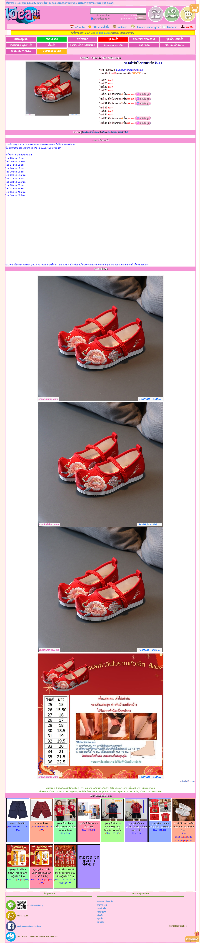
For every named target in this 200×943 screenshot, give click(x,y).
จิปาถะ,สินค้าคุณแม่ (20, 51)
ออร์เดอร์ (122, 27)
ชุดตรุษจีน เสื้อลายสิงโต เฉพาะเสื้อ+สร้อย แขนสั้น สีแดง (65, 825)
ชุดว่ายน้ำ (133, 19)
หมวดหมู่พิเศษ (21, 39)
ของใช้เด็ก (144, 45)
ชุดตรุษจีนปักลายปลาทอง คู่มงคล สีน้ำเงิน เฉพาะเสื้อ (112, 825)
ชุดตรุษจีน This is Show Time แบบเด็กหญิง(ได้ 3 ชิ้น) (18, 871)
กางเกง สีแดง (41, 822)
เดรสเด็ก (100, 922)
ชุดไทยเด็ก (82, 39)
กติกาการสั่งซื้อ (100, 27)
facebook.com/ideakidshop (29, 926)
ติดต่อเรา (172, 27)
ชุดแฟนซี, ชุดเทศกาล (144, 39)
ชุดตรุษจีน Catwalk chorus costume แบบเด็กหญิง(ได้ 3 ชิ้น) (65, 871)
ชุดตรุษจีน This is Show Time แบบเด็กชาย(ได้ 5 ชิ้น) (41, 871)
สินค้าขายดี (52, 39)
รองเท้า (126, 15)
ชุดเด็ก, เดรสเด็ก (174, 39)
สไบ (127, 19)
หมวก (134, 15)
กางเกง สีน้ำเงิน (18, 822)
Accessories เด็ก (113, 45)
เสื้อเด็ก (51, 45)
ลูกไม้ (123, 19)
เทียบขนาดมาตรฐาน (147, 27)
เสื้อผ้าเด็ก (109, 902)
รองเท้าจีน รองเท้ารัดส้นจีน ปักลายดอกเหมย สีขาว (183, 825)
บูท (131, 15)
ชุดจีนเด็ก (113, 39)
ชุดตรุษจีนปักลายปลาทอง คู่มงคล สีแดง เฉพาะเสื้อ (136, 825)
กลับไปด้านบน (187, 781)
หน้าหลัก (80, 27)
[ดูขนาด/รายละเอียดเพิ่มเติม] (129, 70)
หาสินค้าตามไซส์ (52, 51)
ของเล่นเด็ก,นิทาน (174, 45)
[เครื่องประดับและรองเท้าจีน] (114, 132)
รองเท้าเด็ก (101, 908)
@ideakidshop (103, 33)
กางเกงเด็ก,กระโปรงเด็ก (82, 45)
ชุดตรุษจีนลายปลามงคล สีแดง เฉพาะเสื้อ (160, 824)
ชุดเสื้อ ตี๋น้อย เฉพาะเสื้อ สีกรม (89, 824)
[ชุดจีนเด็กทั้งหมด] (91, 132)
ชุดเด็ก (100, 919)
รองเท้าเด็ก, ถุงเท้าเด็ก (20, 45)
